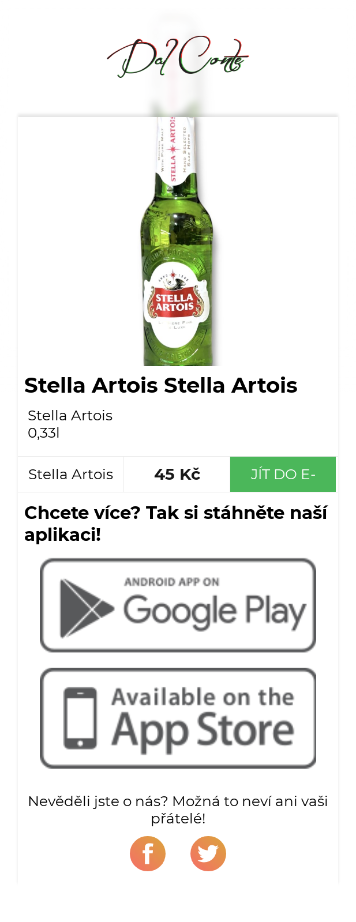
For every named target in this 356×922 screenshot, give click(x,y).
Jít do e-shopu (283, 478)
